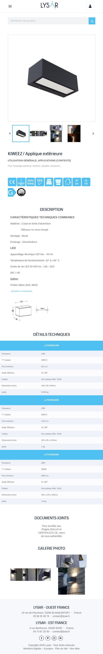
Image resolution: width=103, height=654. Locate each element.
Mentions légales (32, 648)
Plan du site (61, 648)
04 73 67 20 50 (41, 631)
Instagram (54, 638)
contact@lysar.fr (61, 616)
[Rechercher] (51, 20)
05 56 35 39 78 (41, 616)
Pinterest (47, 638)
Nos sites (75, 648)
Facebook (41, 638)
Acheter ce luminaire (21, 291)
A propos (49, 648)
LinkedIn (60, 638)
